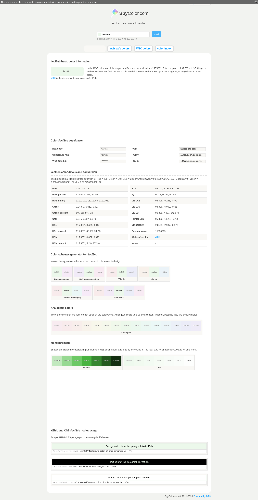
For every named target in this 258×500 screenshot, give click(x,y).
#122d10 (116, 360)
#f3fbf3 (149, 360)
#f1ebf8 (79, 272)
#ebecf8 (131, 272)
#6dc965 (76, 360)
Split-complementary (89, 279)
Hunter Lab (138, 219)
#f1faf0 (139, 360)
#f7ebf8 (66, 272)
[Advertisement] (129, 109)
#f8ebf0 (56, 325)
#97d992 (66, 360)
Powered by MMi (202, 496)
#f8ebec (111, 272)
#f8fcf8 (169, 360)
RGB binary (58, 200)
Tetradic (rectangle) (72, 298)
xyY (134, 194)
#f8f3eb (86, 325)
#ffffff (53, 78)
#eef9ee (129, 360)
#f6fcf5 (159, 360)
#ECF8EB (113, 155)
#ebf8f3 (146, 325)
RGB (134, 148)
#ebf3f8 (164, 272)
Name (135, 243)
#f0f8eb (116, 325)
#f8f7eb (96, 325)
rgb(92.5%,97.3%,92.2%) (192, 155)
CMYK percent (60, 213)
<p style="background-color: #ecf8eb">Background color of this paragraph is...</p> (129, 451)
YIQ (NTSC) (138, 225)
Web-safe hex (59, 161)
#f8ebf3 (99, 272)
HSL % (135, 161)
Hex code (57, 148)
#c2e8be (57, 360)
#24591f (106, 360)
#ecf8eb (113, 149)
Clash (154, 279)
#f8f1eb (144, 272)
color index (164, 48)
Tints (158, 367)
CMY (54, 219)
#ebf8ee (136, 325)
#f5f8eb (106, 325)
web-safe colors (120, 48)
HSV (54, 237)
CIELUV (136, 206)
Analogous (126, 333)
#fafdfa (178, 360)
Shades (86, 367)
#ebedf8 (129, 290)
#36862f (96, 360)
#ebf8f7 (76, 290)
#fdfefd (188, 360)
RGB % (135, 154)
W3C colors (143, 48)
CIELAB (136, 200)
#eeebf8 (196, 325)
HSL (54, 225)
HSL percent (59, 231)
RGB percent (59, 194)
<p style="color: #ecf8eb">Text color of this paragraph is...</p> (129, 467)
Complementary (61, 279)
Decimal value (139, 231)
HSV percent (59, 243)
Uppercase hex (60, 154)
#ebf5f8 (166, 325)
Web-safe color (140, 237)
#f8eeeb (76, 325)
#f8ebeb (99, 290)
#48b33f (86, 360)
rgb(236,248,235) (192, 149)
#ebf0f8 (176, 325)
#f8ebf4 (138, 290)
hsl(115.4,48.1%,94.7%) (192, 161)
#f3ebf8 (109, 290)
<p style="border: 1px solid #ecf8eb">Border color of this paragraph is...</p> (129, 483)
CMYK (55, 206)
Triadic (121, 279)
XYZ (134, 188)
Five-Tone (119, 298)
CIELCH (136, 213)
